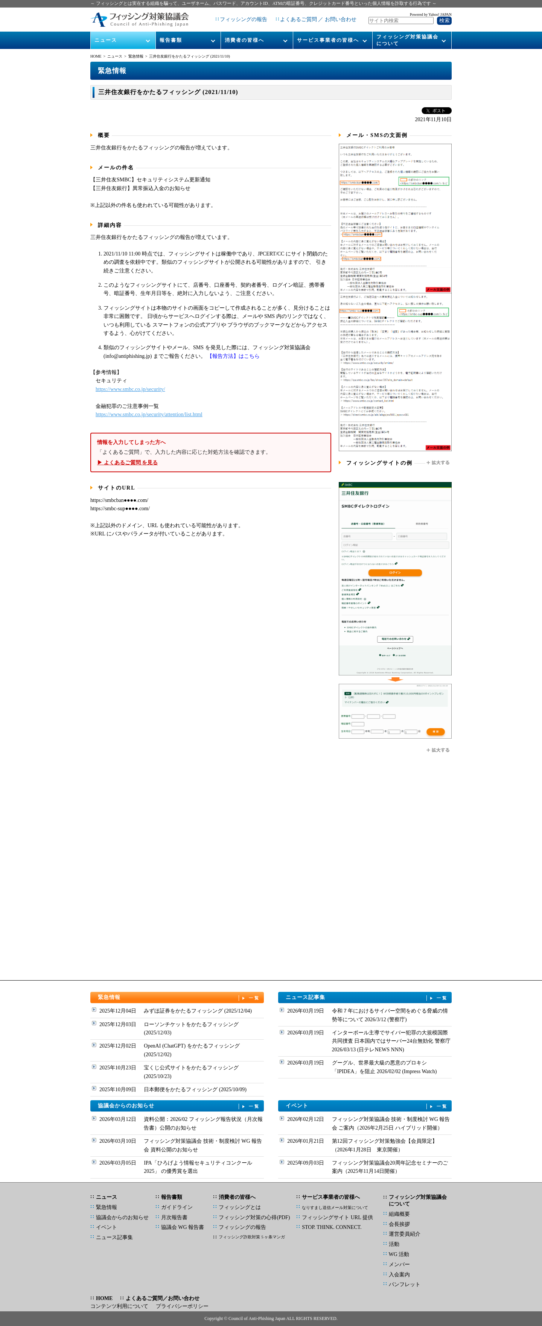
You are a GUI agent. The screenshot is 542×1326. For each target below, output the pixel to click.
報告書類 (171, 38)
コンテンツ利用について (119, 1306)
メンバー (399, 1264)
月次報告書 (174, 1217)
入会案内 (399, 1274)
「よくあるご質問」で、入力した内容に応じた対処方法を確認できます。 (210, 452)
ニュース (105, 38)
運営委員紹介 (404, 1234)
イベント (367, 1106)
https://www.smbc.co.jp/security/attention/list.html (149, 414)
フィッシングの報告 (243, 18)
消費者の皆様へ (244, 38)
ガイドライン (177, 1207)
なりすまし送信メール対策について (335, 1207)
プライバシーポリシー (182, 1306)
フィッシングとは (240, 1207)
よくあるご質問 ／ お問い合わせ (318, 18)
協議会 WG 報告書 (182, 1227)
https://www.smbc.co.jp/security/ (130, 389)
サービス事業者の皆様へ (328, 38)
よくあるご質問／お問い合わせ (162, 1298)
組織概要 (399, 1214)
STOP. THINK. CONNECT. (331, 1227)
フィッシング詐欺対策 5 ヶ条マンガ (252, 1237)
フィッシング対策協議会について (407, 38)
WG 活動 (399, 1254)
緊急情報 (135, 56)
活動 (394, 1244)
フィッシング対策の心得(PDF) (254, 1217)
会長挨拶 (399, 1224)
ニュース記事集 (367, 997)
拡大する (438, 463)
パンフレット (404, 1284)
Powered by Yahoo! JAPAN (431, 13)
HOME (95, 56)
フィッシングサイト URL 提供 (337, 1217)
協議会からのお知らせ (179, 1106)
